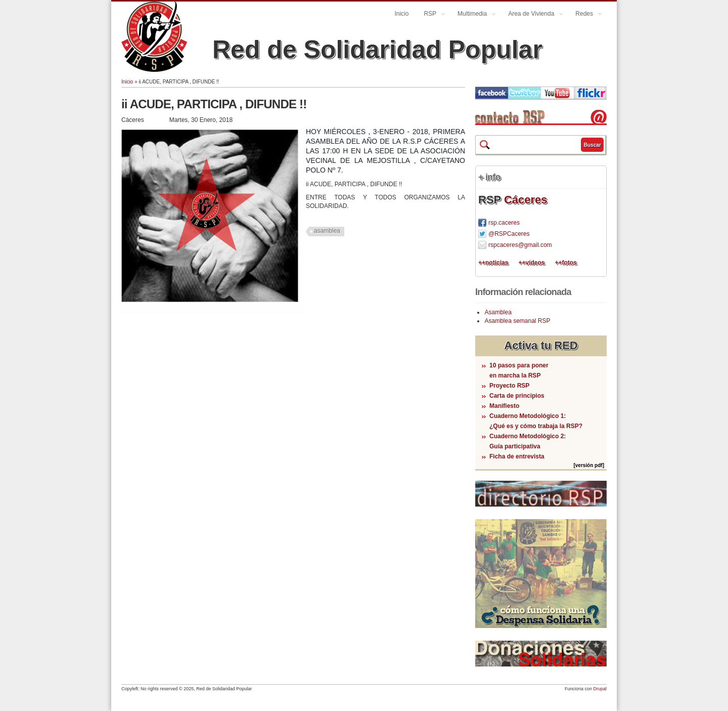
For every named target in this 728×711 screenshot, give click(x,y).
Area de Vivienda (531, 15)
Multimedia (473, 15)
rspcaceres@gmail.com (520, 244)
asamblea (327, 230)
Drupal (600, 688)
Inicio (401, 13)
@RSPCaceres (509, 233)
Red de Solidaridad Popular (377, 49)
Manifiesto (504, 405)
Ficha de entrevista (516, 456)
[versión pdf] (588, 465)
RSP (430, 15)
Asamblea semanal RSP (517, 320)
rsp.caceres (504, 222)
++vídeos (531, 262)
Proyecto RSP (509, 385)
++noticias (493, 262)
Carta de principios (516, 395)
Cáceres (526, 199)
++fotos (565, 262)
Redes (585, 15)
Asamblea (497, 312)
